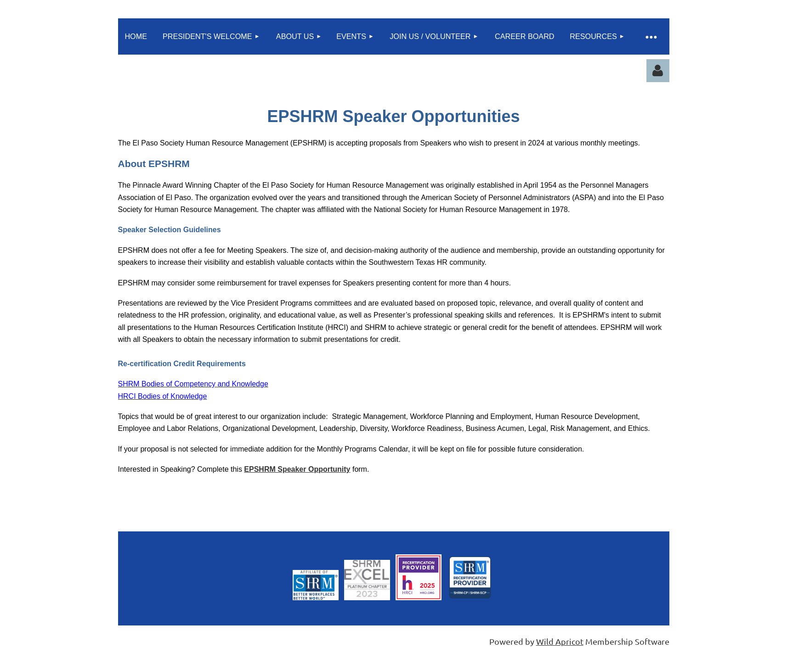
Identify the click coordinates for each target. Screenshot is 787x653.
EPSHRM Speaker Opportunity (297, 469)
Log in (657, 70)
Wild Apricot (559, 641)
